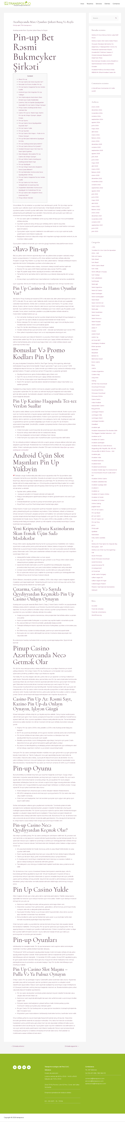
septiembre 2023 (97, 149)
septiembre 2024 (97, 119)
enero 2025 (95, 106)
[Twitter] (19, 1068)
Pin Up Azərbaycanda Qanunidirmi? (31, 145)
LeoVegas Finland (98, 408)
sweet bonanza (97, 556)
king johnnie (96, 405)
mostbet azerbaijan (98, 438)
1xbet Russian (96, 319)
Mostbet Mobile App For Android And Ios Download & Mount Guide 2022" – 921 (104, 468)
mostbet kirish (96, 459)
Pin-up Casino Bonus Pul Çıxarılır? (30, 148)
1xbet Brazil (95, 297)
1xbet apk (95, 282)
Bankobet (95, 346)
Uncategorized (97, 562)
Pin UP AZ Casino (98, 505)
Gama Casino (96, 396)
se (92, 535)
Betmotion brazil (97, 356)
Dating (94, 377)
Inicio (82, 4)
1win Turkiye (96, 272)
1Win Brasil (95, 257)
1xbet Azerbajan (97, 291)
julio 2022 (95, 192)
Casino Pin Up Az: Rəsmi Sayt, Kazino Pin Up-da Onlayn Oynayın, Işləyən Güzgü (31, 117)
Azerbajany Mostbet (98, 340)
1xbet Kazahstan (97, 309)
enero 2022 (95, 211)
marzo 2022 (96, 205)
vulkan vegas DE (97, 572)
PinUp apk (16, 25)
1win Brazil (95, 260)
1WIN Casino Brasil (98, 263)
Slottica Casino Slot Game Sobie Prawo (105, 41)
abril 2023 (95, 165)
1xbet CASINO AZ (98, 300)
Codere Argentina (98, 368)
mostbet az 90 (97, 432)
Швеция (94, 584)
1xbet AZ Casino (97, 288)
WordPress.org (97, 609)
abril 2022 (95, 202)
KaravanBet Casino (98, 402)
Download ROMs (97, 386)
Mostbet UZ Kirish (98, 492)
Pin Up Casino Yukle (25, 130)
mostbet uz (96, 486)
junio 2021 (95, 226)
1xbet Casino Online (98, 303)
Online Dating (96, 498)
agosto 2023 (96, 152)
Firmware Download (98, 389)
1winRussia (95, 279)
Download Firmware (98, 383)
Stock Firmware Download (101, 553)
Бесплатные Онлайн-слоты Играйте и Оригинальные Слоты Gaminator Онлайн (105, 63)
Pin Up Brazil (96, 508)
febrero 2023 (96, 171)
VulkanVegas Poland (99, 578)
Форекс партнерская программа (103, 581)
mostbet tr (95, 483)
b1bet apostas (96, 343)
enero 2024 (95, 140)
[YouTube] (29, 1068)
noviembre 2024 (97, 112)
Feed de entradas (98, 603)
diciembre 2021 (97, 214)
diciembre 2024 (97, 109)
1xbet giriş (95, 306)
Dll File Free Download (99, 380)
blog (93, 362)
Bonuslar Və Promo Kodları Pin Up (30, 84)
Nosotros (90, 4)
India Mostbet (96, 399)
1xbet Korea (96, 313)
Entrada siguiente (71, 1047)
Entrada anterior (18, 1047)
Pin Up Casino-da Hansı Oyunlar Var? (31, 82)
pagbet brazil (96, 501)
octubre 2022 (96, 183)
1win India (95, 266)
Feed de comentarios (99, 606)
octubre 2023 (96, 146)
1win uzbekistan (97, 276)
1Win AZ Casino (97, 254)
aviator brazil (96, 331)
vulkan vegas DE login (99, 575)
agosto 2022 (96, 189)
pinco (93, 520)
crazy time (95, 374)
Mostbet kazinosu (98, 456)
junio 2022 (95, 196)
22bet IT (94, 325)
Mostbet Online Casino (99, 474)
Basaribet (95, 349)
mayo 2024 (95, 128)
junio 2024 (95, 125)
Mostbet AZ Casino (98, 435)
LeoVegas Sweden (98, 417)
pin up (35, 314)
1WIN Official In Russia (99, 269)
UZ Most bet (96, 565)
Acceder (94, 600)
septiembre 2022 (97, 186)
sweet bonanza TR (98, 559)
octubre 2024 (96, 116)
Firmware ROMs (97, 392)
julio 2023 (95, 156)
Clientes (107, 4)
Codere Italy (96, 371)
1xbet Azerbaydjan (98, 294)
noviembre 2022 (97, 180)
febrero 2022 (96, 208)
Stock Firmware (97, 550)
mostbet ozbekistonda (99, 477)
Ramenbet (95, 529)
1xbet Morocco (97, 316)
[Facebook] (15, 1068)
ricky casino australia (98, 532)
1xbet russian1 (96, 322)
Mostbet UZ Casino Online (101, 489)
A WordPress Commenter (100, 88)
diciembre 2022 (97, 177)
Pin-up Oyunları (24, 132)
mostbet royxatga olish (99, 480)
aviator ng (95, 334)
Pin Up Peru (96, 517)
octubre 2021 (96, 220)
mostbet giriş (96, 450)
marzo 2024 (96, 134)
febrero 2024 (96, 137)
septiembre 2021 (97, 223)
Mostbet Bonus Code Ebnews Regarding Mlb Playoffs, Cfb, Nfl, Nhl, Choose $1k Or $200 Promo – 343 (104, 444)
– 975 (93, 245)
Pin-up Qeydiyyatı (25, 165)
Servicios (99, 4)
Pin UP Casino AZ (98, 514)
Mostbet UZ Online (98, 495)
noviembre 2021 (97, 217)
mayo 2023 (95, 162)
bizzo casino (96, 359)
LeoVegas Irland (97, 414)
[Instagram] (24, 1068)
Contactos (116, 4)
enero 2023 (95, 174)
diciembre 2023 (97, 143)
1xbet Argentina (97, 285)
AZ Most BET (96, 337)
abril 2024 (95, 131)
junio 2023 (95, 159)
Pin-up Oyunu (23, 122)
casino (94, 365)
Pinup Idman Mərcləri (26, 198)
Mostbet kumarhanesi (99, 462)
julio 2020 (95, 229)
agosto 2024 (96, 122)
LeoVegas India (97, 411)
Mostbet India (96, 453)
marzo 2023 (96, 168)
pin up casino (96, 511)
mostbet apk (96, 423)
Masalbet (95, 420)
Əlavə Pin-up (23, 79)
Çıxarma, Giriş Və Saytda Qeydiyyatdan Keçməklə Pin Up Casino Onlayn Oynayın (32, 104)
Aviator (94, 328)
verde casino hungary (99, 568)
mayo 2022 (95, 199)
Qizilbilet (94, 526)
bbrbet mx (95, 352)
